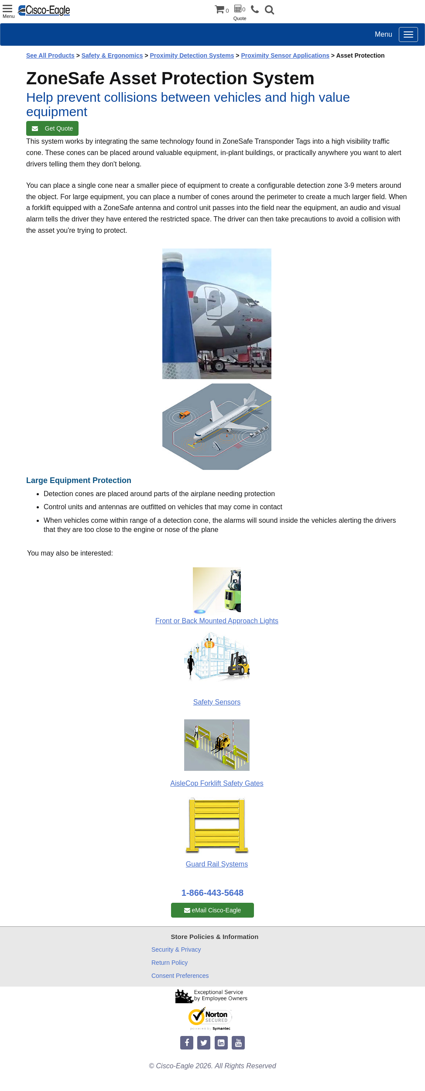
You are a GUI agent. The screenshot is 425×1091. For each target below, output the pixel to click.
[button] (269, 10)
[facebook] (186, 1043)
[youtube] (238, 1043)
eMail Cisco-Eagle (212, 910)
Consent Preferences (180, 975)
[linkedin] (221, 1043)
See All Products (50, 55)
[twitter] (203, 1043)
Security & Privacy (176, 949)
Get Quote (52, 128)
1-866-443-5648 (212, 893)
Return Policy (169, 962)
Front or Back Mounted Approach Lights (216, 621)
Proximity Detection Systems (192, 55)
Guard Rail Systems (217, 864)
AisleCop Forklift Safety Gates (216, 783)
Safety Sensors (217, 702)
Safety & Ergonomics (112, 55)
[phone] (257, 9)
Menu (383, 34)
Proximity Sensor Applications (285, 55)
